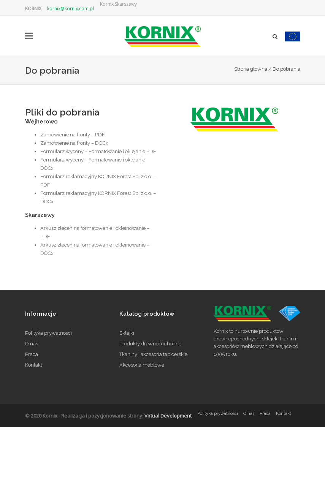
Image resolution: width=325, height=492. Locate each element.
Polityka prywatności (48, 333)
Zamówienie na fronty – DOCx (74, 143)
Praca (31, 354)
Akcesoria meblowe (141, 365)
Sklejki (126, 333)
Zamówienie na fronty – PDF (72, 135)
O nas (31, 343)
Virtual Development (168, 415)
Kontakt (33, 365)
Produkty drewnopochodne (150, 343)
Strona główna (250, 69)
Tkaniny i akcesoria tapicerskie (153, 354)
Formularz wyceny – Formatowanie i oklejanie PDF (98, 151)
